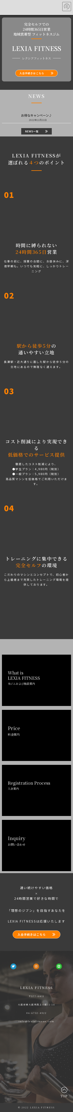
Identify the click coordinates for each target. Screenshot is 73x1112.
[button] (36, 73)
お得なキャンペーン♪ (36, 115)
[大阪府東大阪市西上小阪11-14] (36, 1055)
